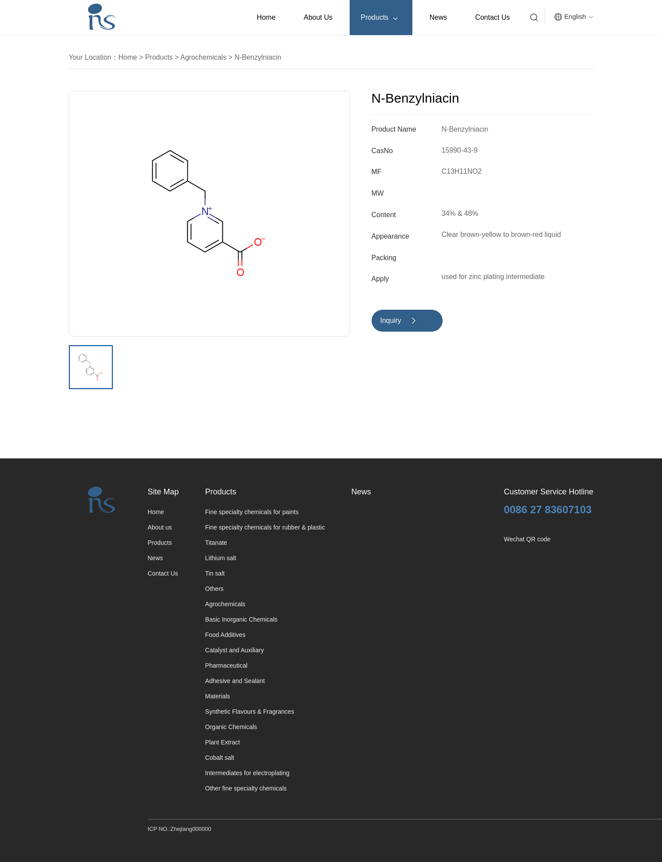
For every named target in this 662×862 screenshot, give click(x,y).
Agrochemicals (203, 57)
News (438, 17)
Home (266, 17)
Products (379, 17)
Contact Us (492, 17)
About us (318, 17)
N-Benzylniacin (257, 57)
